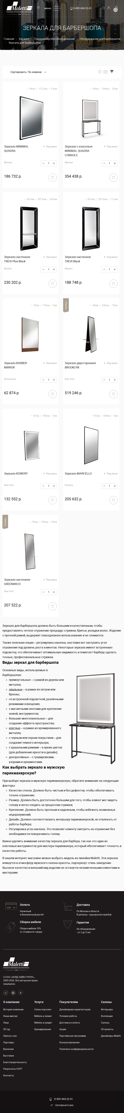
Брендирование (42, 1029)
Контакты (8, 1075)
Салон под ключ (42, 1009)
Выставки (8, 1055)
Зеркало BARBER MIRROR (15, 365)
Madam (8, 268)
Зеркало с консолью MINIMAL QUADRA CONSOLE (79, 151)
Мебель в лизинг (43, 1016)
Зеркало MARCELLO (78, 473)
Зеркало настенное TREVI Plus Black (17, 259)
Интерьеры (107, 1009)
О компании (11, 1002)
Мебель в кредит (43, 1022)
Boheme (69, 485)
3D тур (6, 1029)
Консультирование (69, 1042)
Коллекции (107, 1016)
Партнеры (8, 1042)
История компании (13, 1009)
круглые (14, 728)
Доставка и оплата (69, 1022)
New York (9, 485)
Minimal (8, 162)
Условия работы (68, 1016)
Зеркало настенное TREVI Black (78, 259)
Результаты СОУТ (12, 1069)
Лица (6, 1022)
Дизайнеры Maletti (111, 1036)
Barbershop (10, 379)
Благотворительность (15, 1062)
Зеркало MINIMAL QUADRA (16, 148)
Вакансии (8, 1049)
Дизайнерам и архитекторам (74, 1009)
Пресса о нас (10, 1036)
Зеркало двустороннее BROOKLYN (80, 365)
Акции (62, 1029)
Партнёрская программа (72, 1036)
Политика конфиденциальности (76, 1049)
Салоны (106, 1002)
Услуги (38, 1002)
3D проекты (107, 1029)
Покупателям (68, 1002)
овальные (16, 689)
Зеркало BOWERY (16, 473)
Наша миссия (10, 1016)
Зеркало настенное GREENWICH (17, 582)
